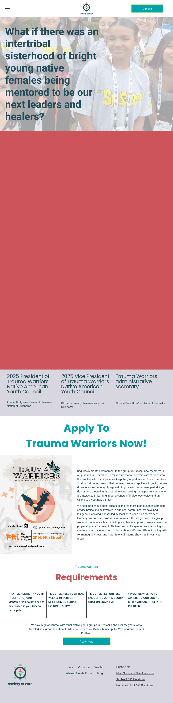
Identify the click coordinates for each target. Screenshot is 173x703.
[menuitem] (69, 667)
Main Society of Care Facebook (135, 673)
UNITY (70, 629)
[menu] (7, 8)
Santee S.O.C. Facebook (130, 679)
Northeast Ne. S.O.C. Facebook (134, 685)
